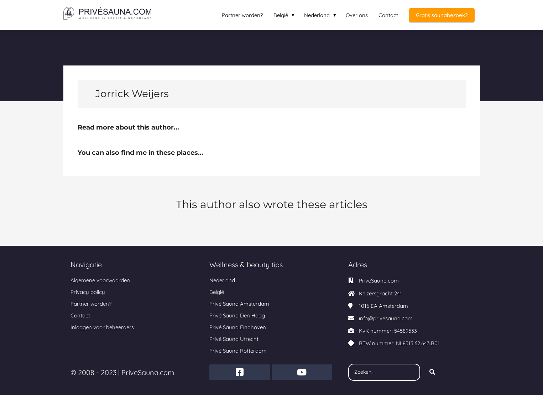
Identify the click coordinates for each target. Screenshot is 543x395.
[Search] (432, 372)
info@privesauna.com (386, 318)
